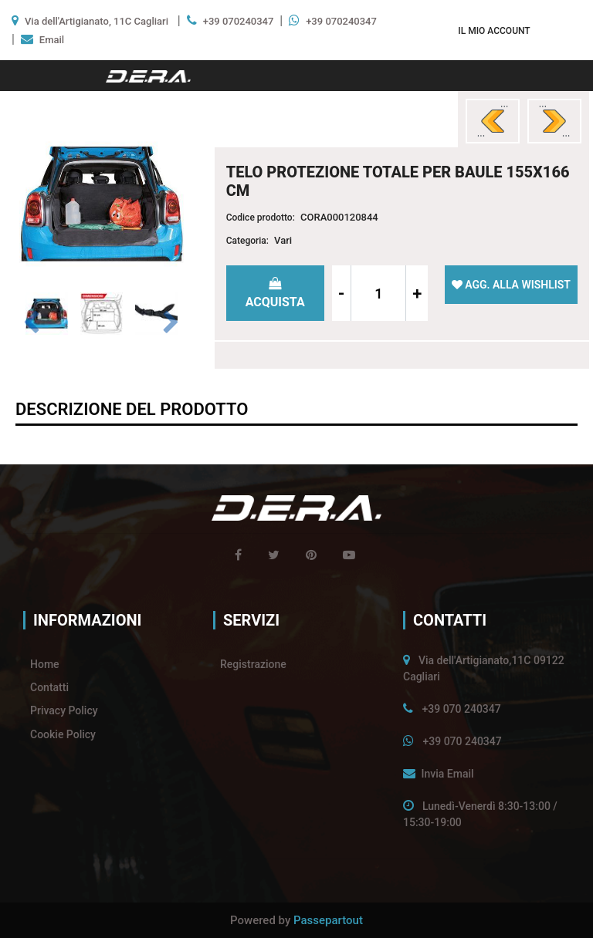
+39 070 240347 (461, 709)
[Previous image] (31, 323)
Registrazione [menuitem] (253, 664)
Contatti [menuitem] (49, 687)
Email (51, 40)
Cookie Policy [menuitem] (63, 734)
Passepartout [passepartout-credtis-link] (328, 920)
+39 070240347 (238, 21)
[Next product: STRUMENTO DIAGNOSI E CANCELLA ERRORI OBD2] (554, 121)
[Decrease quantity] (342, 293)
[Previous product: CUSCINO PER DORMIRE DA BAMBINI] (492, 121)
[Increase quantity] (416, 293)
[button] (101, 203)
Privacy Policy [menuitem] (64, 710)
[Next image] (171, 323)
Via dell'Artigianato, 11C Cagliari (96, 21)
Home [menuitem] (44, 664)
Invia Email (447, 774)
